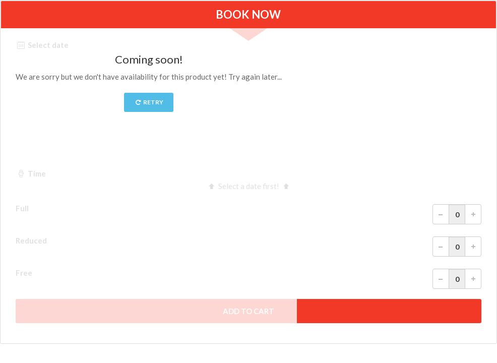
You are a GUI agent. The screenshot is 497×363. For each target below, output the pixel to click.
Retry (149, 102)
